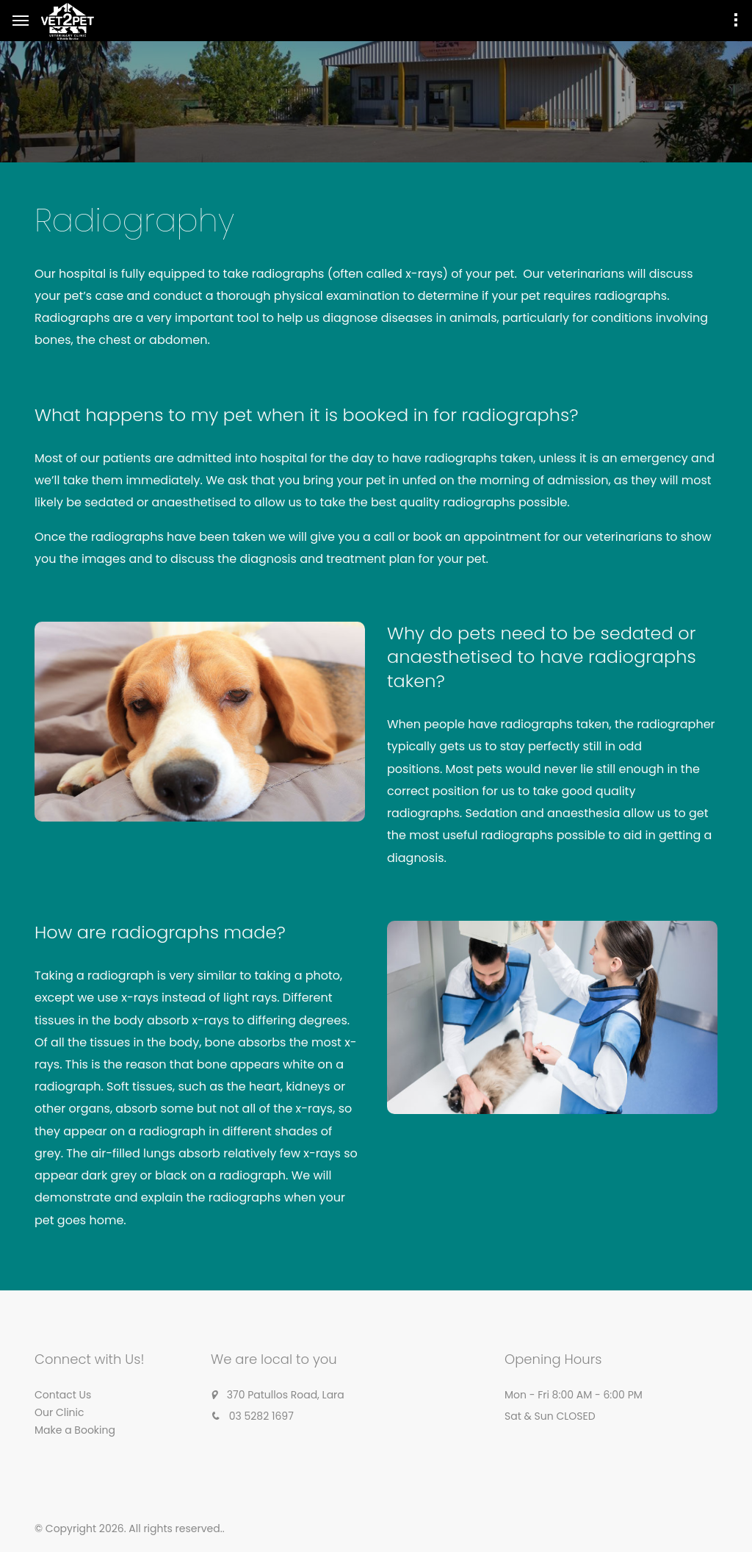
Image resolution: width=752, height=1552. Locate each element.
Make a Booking (75, 1430)
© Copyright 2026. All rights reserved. (129, 1528)
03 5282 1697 (261, 1416)
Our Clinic (59, 1412)
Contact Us (63, 1394)
